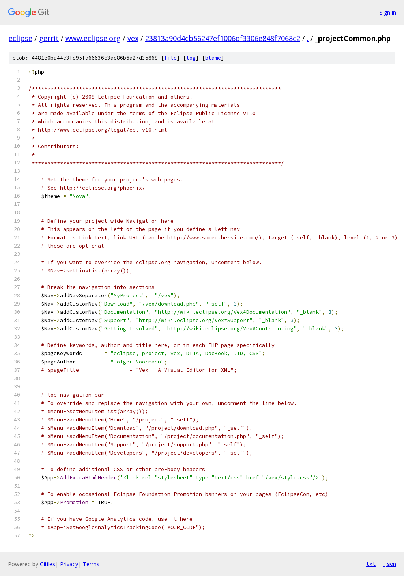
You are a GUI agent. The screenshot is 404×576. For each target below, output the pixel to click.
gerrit (49, 38)
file (170, 57)
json (389, 563)
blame (213, 57)
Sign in (388, 12)
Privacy (69, 564)
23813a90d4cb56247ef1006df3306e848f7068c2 (222, 38)
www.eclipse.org (93, 38)
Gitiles (47, 564)
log (191, 57)
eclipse (20, 38)
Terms (91, 564)
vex (132, 38)
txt (371, 563)
